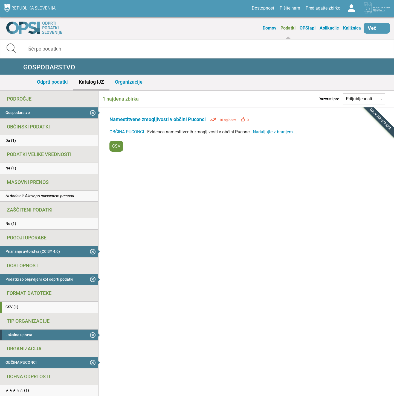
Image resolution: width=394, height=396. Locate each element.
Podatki (288, 28)
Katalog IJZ (91, 82)
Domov (269, 28)
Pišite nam (290, 8)
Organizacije (129, 82)
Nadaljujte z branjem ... (275, 131)
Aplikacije (329, 28)
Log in (351, 8)
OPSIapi (307, 28)
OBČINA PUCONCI (127, 131)
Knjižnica (352, 28)
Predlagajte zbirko (323, 8)
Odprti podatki (52, 82)
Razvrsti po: (328, 99)
